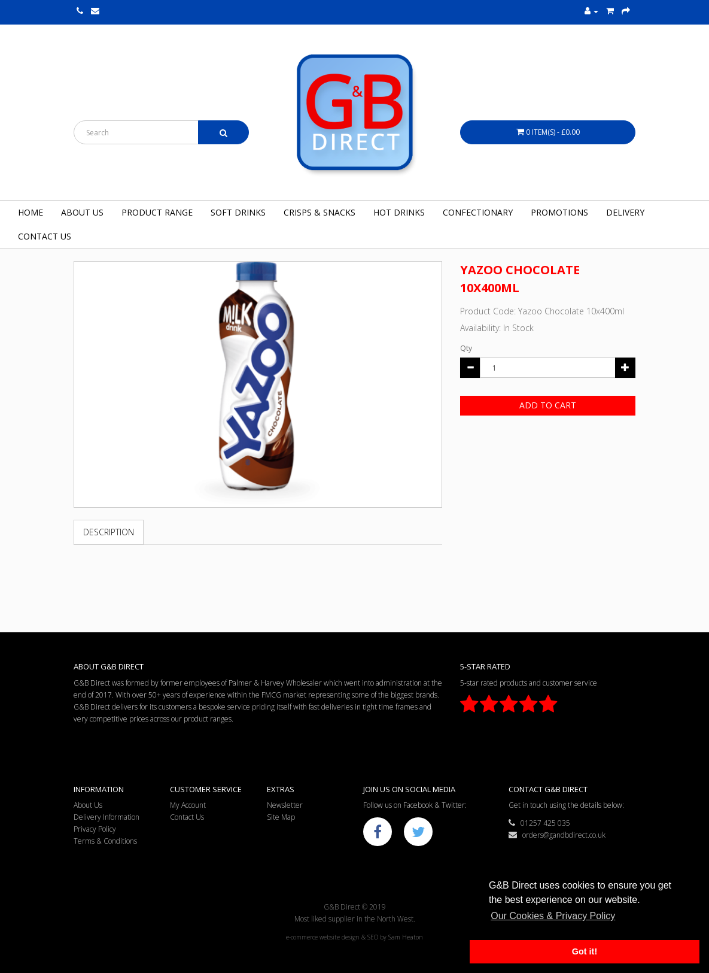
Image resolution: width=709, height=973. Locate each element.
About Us (82, 212)
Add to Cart (547, 405)
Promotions (559, 212)
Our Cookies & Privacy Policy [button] (553, 916)
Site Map (281, 817)
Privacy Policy (95, 829)
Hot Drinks (399, 212)
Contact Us (44, 236)
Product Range (157, 212)
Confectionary (478, 212)
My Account (188, 805)
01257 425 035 (539, 823)
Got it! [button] (584, 951)
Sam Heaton (405, 937)
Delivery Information (106, 817)
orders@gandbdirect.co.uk (557, 835)
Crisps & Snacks (319, 212)
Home (30, 212)
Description (108, 532)
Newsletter (285, 805)
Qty (466, 348)
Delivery (625, 212)
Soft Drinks (238, 212)
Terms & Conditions (105, 841)
